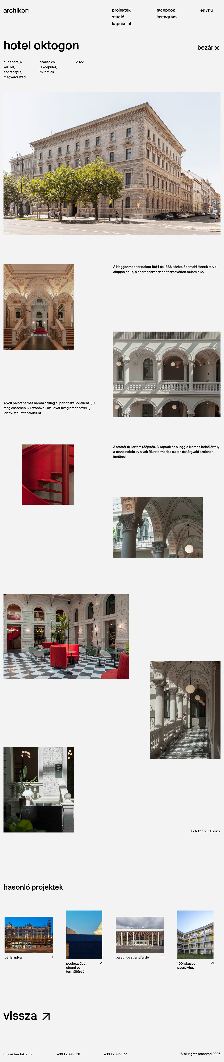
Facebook (166, 10)
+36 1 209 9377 (115, 1054)
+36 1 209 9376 (68, 1054)
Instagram (167, 17)
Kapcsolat (121, 23)
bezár (205, 47)
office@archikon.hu (18, 1054)
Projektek (121, 10)
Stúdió (118, 17)
